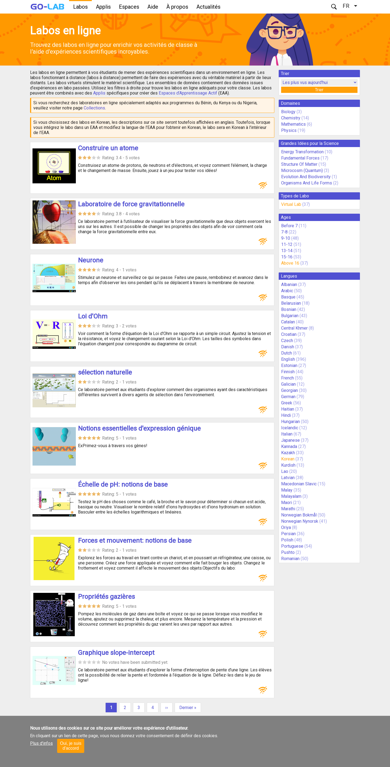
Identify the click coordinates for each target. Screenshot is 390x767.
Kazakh (288, 452)
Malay (286, 490)
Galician (288, 384)
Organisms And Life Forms (306, 183)
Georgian (289, 390)
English (288, 359)
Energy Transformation (302, 151)
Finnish (288, 371)
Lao (284, 471)
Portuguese (292, 546)
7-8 (284, 232)
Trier (319, 89)
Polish (287, 539)
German (288, 396)
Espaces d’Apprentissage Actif (188, 93)
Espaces (129, 7)
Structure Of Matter (299, 164)
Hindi (286, 415)
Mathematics (293, 124)
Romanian (290, 558)
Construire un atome (108, 148)
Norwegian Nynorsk (299, 521)
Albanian (289, 284)
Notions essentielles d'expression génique (139, 428)
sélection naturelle (105, 372)
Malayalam (291, 496)
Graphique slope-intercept (116, 652)
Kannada (289, 446)
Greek (286, 402)
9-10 (285, 238)
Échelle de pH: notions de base (123, 484)
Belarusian (291, 303)
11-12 (286, 244)
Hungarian (290, 421)
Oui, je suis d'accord (70, 745)
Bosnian (288, 309)
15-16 (286, 256)
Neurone (90, 260)
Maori (286, 502)
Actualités (208, 7)
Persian (288, 533)
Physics (289, 130)
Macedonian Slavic (299, 483)
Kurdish (288, 465)
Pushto (288, 552)
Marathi (288, 508)
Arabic (287, 290)
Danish (287, 346)
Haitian (287, 409)
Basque (288, 297)
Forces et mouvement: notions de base (134, 540)
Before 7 (289, 225)
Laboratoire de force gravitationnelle (131, 204)
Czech (287, 340)
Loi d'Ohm (93, 316)
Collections (94, 107)
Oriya (286, 527)
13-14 (286, 250)
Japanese (290, 440)
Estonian (289, 365)
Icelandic (289, 427)
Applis (103, 7)
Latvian (288, 477)
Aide (152, 7)
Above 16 (290, 263)
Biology (288, 111)
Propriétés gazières (106, 596)
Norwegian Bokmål (299, 515)
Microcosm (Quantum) (302, 170)
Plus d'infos (41, 743)
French (287, 378)
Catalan (288, 321)
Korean (287, 458)
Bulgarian (289, 315)
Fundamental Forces (300, 158)
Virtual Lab (291, 204)
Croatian (289, 334)
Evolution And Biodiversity (306, 176)
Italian (286, 434)
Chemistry (290, 118)
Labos (80, 7)
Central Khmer (294, 328)
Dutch (286, 353)
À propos (177, 7)
